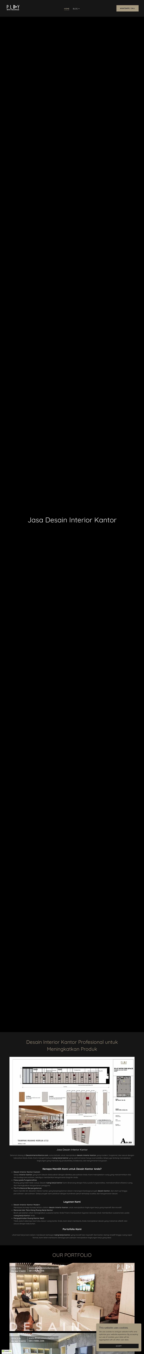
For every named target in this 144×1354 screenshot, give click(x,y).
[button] (76, 8)
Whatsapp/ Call (127, 8)
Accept (119, 1346)
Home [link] (66, 9)
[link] (12, 8)
